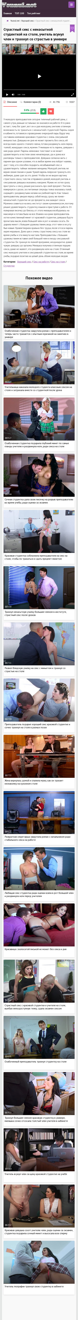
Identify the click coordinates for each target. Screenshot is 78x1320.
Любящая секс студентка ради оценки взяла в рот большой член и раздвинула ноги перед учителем (39, 894)
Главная (8, 13)
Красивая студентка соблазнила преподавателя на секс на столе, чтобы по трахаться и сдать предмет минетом (36, 557)
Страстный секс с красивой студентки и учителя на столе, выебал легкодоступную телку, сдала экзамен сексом (35, 1007)
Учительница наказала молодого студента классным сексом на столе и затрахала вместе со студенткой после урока (38, 388)
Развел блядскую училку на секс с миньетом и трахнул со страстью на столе (35, 669)
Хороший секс (24, 261)
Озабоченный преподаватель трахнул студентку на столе (36, 1061)
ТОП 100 (19, 13)
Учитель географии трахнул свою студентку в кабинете (34, 1286)
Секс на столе (58, 261)
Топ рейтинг (33, 13)
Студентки (9, 265)
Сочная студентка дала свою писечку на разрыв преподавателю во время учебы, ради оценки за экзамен (39, 501)
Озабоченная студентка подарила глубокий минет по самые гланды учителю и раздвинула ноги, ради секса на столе (37, 445)
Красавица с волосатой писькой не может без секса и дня (35, 949)
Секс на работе (41, 261)
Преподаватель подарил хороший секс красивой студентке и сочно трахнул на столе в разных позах (37, 726)
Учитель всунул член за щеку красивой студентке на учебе (36, 1173)
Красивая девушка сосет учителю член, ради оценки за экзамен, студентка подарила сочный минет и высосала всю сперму (39, 1232)
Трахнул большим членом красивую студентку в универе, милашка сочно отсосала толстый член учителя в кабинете (36, 1119)
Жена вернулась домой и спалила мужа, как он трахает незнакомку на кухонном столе (34, 782)
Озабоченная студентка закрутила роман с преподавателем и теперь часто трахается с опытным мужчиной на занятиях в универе (38, 334)
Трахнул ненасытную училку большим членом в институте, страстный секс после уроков (36, 613)
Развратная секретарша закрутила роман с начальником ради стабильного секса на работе (37, 838)
